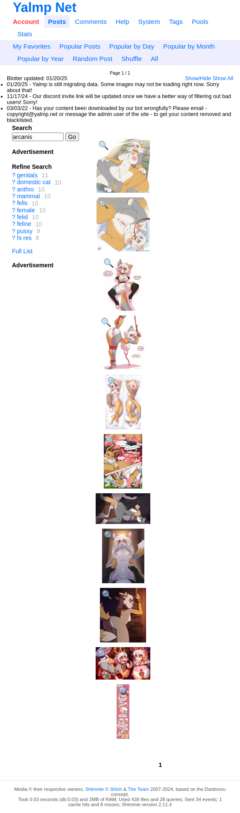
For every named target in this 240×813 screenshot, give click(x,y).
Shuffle (131, 58)
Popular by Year (40, 58)
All (154, 58)
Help (122, 21)
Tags (176, 21)
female (26, 210)
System (149, 21)
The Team (138, 789)
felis (22, 203)
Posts (57, 21)
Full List (22, 251)
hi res (24, 237)
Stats (24, 34)
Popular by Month (189, 46)
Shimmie (94, 789)
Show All (223, 78)
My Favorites (31, 46)
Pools (200, 21)
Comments (90, 21)
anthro (25, 189)
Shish (116, 789)
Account (26, 21)
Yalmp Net (44, 7)
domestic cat (34, 182)
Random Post (92, 58)
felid (22, 217)
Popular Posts (79, 46)
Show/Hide (198, 78)
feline (24, 224)
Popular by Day (131, 46)
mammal (28, 196)
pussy (25, 231)
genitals (27, 175)
